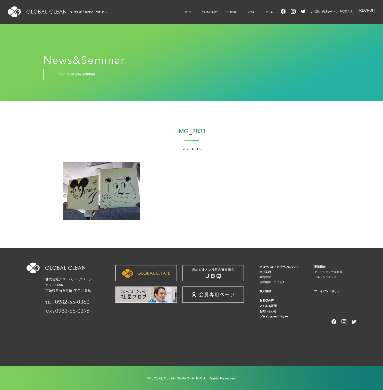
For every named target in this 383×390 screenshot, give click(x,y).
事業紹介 (320, 266)
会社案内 (265, 271)
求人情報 (265, 291)
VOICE (253, 12)
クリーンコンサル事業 (328, 271)
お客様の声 (267, 300)
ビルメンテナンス (325, 277)
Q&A (269, 12)
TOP (61, 74)
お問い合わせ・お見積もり (332, 12)
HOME (189, 12)
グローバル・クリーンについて (279, 266)
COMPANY (210, 12)
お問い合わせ (268, 311)
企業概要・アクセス (272, 282)
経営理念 (265, 277)
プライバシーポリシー (328, 291)
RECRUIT (367, 10)
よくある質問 (268, 305)
